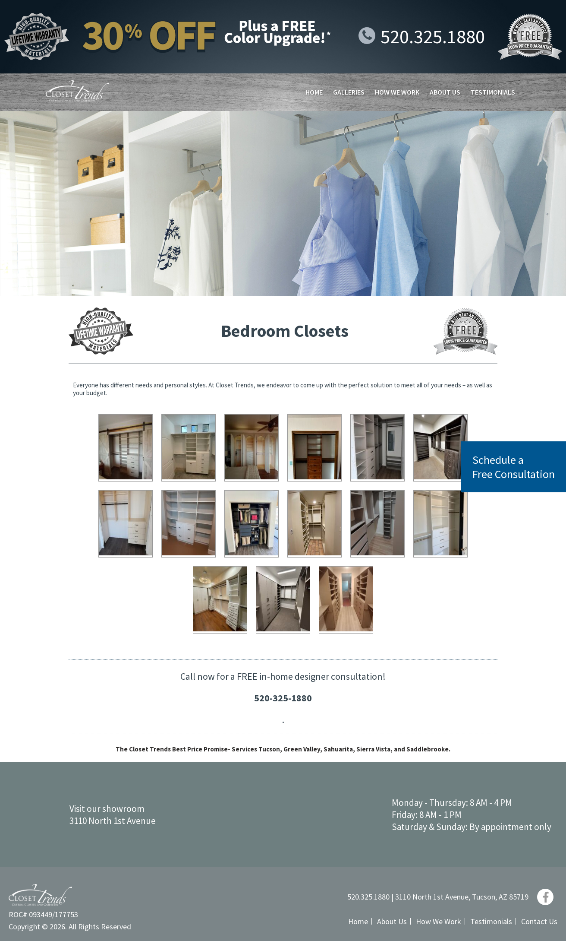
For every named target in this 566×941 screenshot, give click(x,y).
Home (314, 92)
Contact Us (539, 921)
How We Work (397, 92)
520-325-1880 (283, 698)
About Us (445, 92)
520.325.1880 (421, 36)
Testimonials (493, 92)
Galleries (349, 92)
